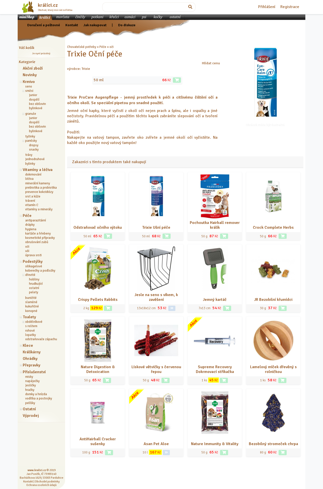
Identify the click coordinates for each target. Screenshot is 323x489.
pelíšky (30, 403)
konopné (31, 311)
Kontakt (71, 25)
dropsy (33, 145)
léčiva (29, 179)
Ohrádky (30, 358)
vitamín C (31, 205)
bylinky (30, 164)
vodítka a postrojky (38, 398)
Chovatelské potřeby (81, 47)
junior (33, 95)
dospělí (34, 100)
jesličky (30, 385)
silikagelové (33, 266)
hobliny (34, 279)
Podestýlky (33, 261)
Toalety (29, 317)
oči (27, 247)
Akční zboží (33, 68)
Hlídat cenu (211, 63)
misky (29, 377)
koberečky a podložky (40, 271)
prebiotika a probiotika (41, 188)
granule (30, 114)
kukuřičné (32, 306)
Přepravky (31, 365)
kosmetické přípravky (40, 238)
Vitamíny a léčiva (37, 169)
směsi (29, 91)
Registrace (289, 6)
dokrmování (33, 174)
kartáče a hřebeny (38, 234)
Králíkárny (32, 352)
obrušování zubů (36, 242)
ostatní (34, 288)
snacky (34, 150)
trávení (30, 201)
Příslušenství (34, 372)
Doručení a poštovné (43, 25)
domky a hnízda (36, 394)
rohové (30, 331)
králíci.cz (48, 5)
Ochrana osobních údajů (41, 485)
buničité (31, 298)
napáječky (32, 381)
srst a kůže (32, 196)
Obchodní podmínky (47, 481)
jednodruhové (35, 159)
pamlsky (31, 141)
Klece (28, 345)
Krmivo (29, 81)
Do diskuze (127, 25)
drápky (30, 225)
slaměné (31, 302)
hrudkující (36, 284)
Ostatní (29, 409)
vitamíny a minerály (38, 209)
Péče (27, 215)
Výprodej (31, 415)
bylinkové (35, 108)
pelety (33, 292)
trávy (28, 155)
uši (27, 251)
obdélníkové (33, 322)
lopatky (30, 335)
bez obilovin (37, 104)
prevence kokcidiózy (39, 192)
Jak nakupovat (94, 25)
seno (28, 86)
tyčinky (30, 136)
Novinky (30, 74)
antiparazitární (35, 220)
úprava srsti (33, 255)
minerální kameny (37, 183)
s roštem (31, 326)
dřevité (30, 275)
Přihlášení (266, 6)
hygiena (30, 229)
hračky (29, 390)
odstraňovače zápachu (41, 339)
